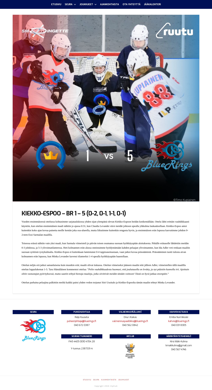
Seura (96, 380)
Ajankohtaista (108, 380)
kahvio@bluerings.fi (178, 321)
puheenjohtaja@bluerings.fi (82, 321)
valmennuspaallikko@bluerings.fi (130, 321)
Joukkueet (123, 380)
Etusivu (87, 380)
